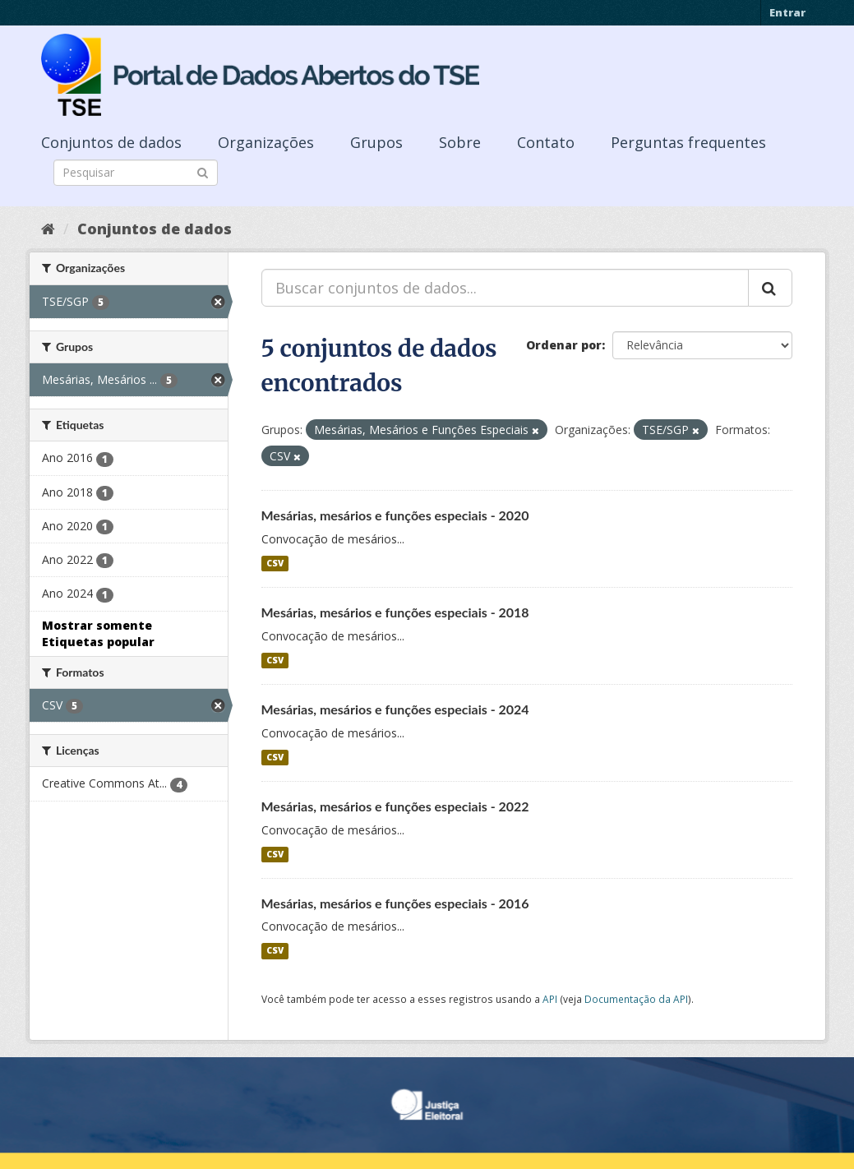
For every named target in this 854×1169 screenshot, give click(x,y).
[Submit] (203, 171)
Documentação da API (636, 998)
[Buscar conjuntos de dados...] (505, 288)
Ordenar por (564, 345)
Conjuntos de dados (111, 142)
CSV (275, 563)
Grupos (376, 142)
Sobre (460, 142)
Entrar (787, 12)
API (549, 998)
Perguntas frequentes (688, 142)
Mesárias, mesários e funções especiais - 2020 (395, 515)
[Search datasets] (135, 172)
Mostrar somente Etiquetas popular (98, 633)
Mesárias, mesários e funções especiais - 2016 (395, 903)
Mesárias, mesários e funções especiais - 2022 (395, 806)
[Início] (48, 228)
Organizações (266, 142)
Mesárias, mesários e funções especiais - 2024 (395, 709)
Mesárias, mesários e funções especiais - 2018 (395, 612)
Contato (546, 142)
